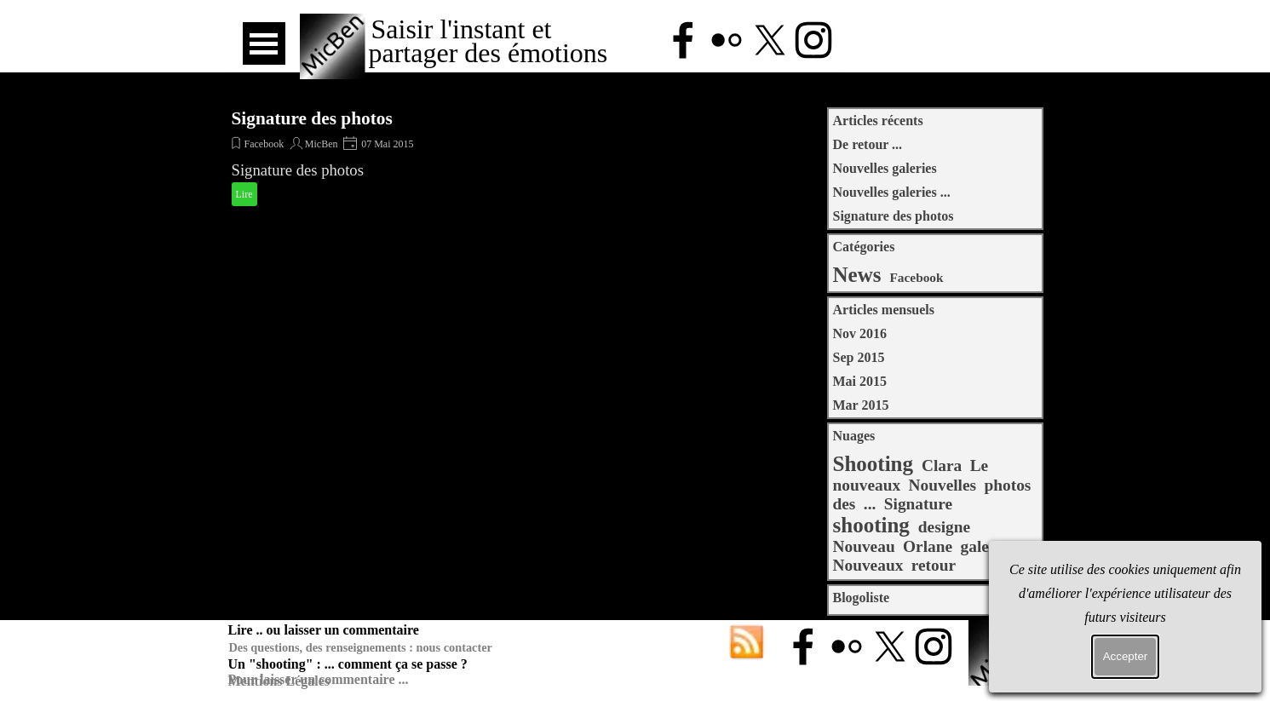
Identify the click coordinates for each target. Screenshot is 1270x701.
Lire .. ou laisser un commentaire (323, 630)
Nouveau (864, 546)
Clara (942, 465)
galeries (987, 546)
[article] (397, 158)
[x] (770, 40)
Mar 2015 (861, 405)
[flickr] (726, 40)
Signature (918, 504)
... (870, 504)
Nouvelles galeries (885, 168)
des (844, 504)
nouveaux (867, 485)
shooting (871, 525)
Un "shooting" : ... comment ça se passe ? (348, 664)
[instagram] (813, 40)
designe (944, 527)
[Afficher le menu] (264, 43)
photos (1008, 485)
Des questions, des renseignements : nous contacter (360, 647)
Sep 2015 (859, 357)
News (857, 274)
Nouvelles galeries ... (892, 192)
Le (979, 465)
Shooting (873, 463)
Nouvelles (943, 485)
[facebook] (683, 40)
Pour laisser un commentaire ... (318, 679)
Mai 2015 (860, 381)
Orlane (927, 546)
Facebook (264, 144)
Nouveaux (868, 565)
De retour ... (868, 144)
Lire (244, 194)
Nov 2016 (860, 333)
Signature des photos (312, 118)
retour (933, 565)
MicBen (321, 144)
